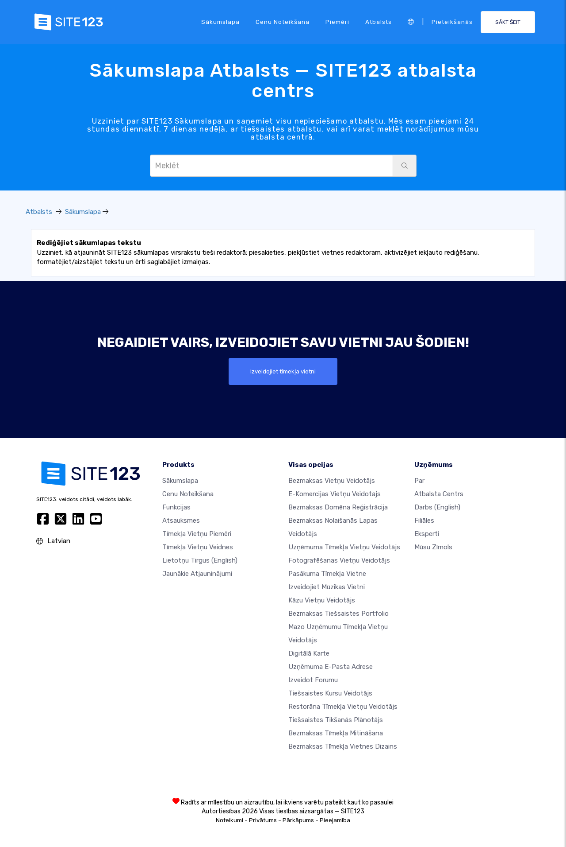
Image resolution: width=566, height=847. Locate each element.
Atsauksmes (181, 521)
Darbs (437, 507)
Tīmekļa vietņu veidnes (197, 547)
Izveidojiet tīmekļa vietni (283, 371)
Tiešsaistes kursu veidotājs (330, 693)
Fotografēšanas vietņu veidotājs (339, 560)
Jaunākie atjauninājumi (197, 574)
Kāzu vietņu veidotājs (321, 600)
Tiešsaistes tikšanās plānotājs (335, 720)
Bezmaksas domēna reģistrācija (338, 507)
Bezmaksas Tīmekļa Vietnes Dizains (342, 746)
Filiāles (424, 521)
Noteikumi (229, 820)
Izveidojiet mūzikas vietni (326, 587)
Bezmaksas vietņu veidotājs (331, 481)
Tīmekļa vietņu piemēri (196, 534)
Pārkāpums (298, 820)
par (419, 481)
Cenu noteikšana (283, 21)
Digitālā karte (308, 653)
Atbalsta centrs (438, 494)
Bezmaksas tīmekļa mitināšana (335, 733)
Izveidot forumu (313, 680)
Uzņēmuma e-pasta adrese (330, 667)
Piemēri (337, 21)
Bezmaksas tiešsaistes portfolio (338, 614)
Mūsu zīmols (433, 547)
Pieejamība (335, 820)
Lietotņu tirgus (199, 560)
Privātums (263, 820)
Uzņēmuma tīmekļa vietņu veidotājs (344, 547)
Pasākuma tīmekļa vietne (327, 574)
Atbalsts (378, 21)
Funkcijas (176, 507)
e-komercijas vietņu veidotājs (334, 494)
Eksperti (426, 534)
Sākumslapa (220, 21)
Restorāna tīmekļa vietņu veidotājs (343, 707)
